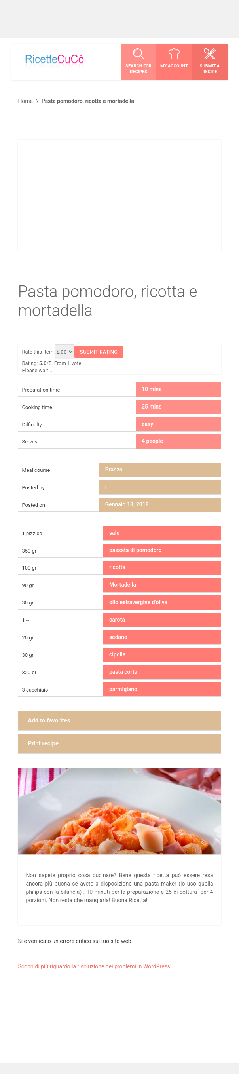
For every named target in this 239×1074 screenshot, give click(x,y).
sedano (118, 637)
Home (25, 101)
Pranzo (114, 469)
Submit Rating (99, 352)
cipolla (117, 654)
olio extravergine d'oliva (138, 602)
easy (147, 424)
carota (117, 619)
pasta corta (123, 672)
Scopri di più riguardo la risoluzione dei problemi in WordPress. (94, 966)
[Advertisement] (119, 195)
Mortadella (122, 585)
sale (114, 533)
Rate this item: (48, 351)
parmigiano (123, 689)
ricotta (117, 567)
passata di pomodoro (135, 550)
